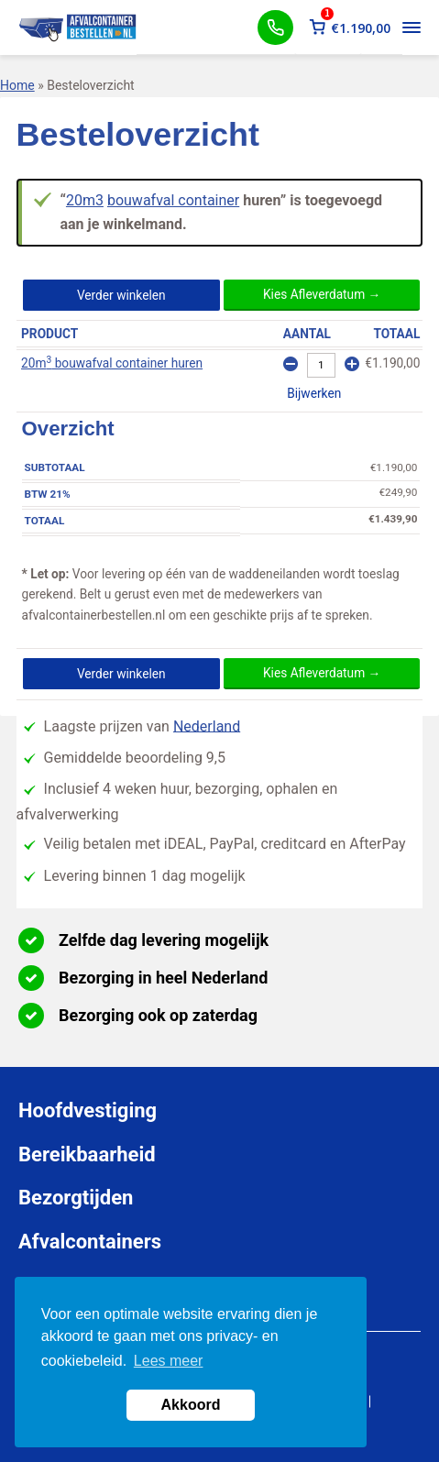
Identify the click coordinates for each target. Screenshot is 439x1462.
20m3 (85, 200)
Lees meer (168, 1361)
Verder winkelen (121, 295)
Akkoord (191, 1405)
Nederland (206, 725)
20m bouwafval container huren (112, 363)
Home (17, 85)
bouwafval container (173, 200)
